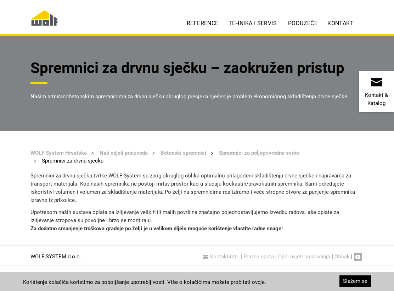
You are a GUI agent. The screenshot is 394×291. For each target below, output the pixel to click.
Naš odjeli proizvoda (124, 152)
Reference (203, 23)
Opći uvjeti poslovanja (304, 256)
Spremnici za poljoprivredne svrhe (259, 152)
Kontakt (340, 23)
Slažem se (355, 281)
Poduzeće (302, 23)
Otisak (342, 256)
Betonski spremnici (183, 152)
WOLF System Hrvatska (58, 152)
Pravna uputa (258, 256)
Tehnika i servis (253, 23)
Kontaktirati (221, 256)
